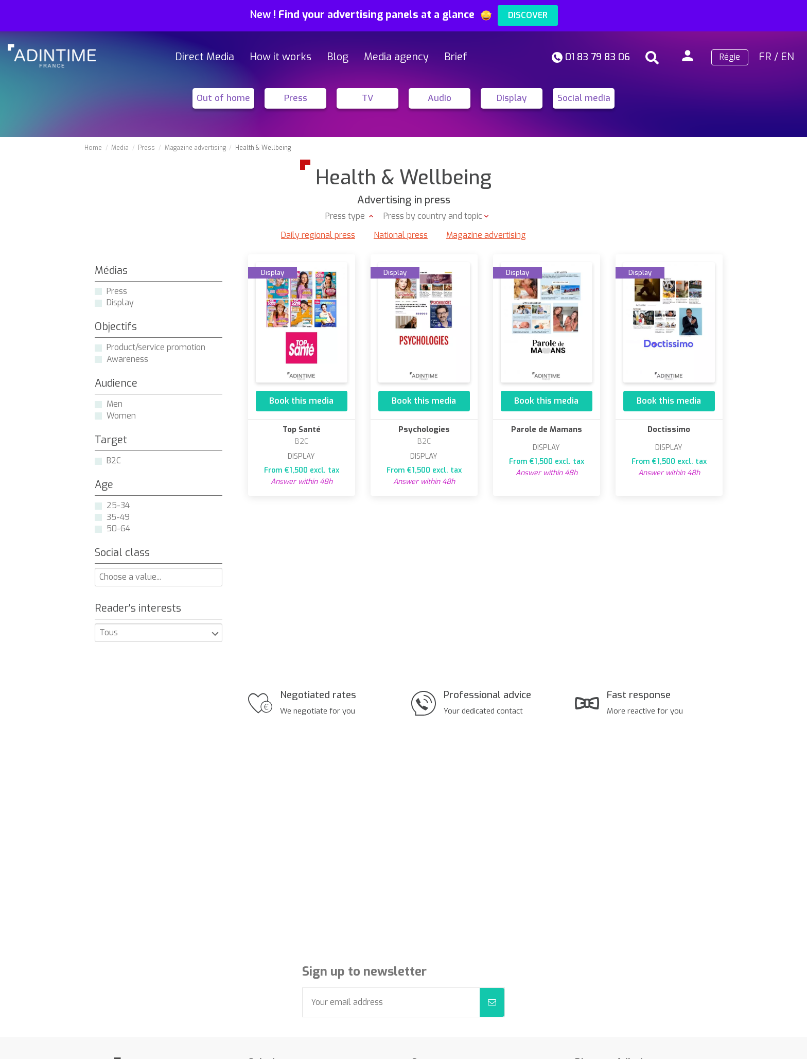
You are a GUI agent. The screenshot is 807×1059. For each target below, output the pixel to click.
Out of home (223, 98)
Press (295, 98)
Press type (346, 216)
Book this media (301, 400)
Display (512, 98)
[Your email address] (391, 1002)
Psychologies (424, 429)
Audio (439, 98)
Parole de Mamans (546, 429)
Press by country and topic (432, 216)
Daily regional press (318, 235)
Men (114, 403)
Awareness (127, 359)
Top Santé (302, 429)
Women (121, 415)
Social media (583, 98)
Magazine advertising (486, 235)
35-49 (118, 517)
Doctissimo (668, 429)
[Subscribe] (492, 1002)
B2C (114, 460)
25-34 (118, 505)
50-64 (118, 528)
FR (765, 57)
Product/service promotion (156, 347)
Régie (730, 56)
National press (401, 235)
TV (368, 98)
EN (787, 57)
